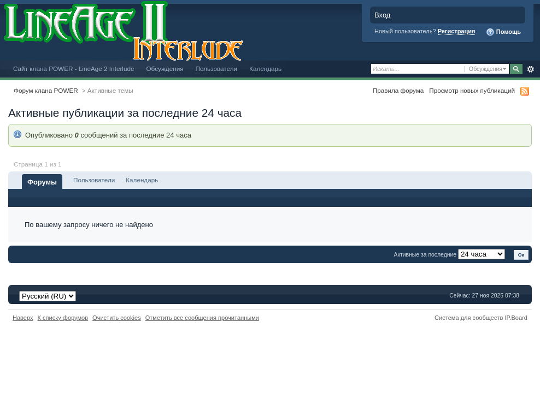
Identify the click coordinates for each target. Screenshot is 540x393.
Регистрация (457, 31)
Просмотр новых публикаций (472, 90)
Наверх (23, 317)
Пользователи (217, 68)
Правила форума (398, 90)
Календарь (265, 68)
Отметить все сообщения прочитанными (202, 317)
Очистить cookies (116, 317)
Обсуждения (164, 68)
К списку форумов (63, 317)
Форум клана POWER (46, 90)
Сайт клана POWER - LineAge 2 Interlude (73, 68)
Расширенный (530, 69)
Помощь (503, 32)
